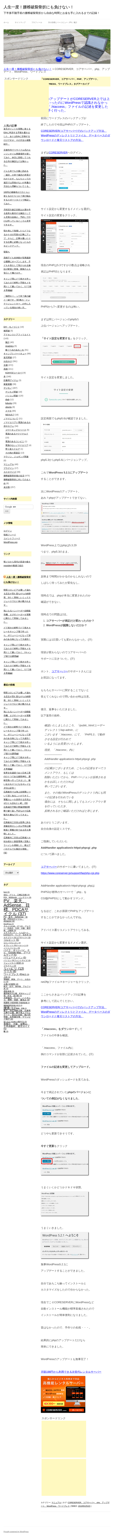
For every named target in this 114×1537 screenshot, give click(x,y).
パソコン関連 (11, 396)
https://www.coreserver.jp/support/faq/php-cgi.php (70, 873)
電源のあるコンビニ (14, 441)
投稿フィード (10, 535)
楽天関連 (8, 357)
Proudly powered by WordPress (16, 1532)
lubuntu (8, 403)
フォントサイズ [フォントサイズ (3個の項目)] (22, 960)
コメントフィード (12, 538)
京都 (6, 365)
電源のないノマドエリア (16, 445)
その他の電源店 (12, 453)
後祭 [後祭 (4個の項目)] (14, 984)
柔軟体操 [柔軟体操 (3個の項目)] (9, 991)
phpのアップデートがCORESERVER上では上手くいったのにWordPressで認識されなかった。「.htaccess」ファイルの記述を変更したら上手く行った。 (75, 104)
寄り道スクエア (12, 449)
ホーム (6, 22)
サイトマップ (20, 22)
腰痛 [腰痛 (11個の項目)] (10, 1008)
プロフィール (36, 22)
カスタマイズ (10, 472)
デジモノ (8, 388)
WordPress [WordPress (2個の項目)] (9, 924)
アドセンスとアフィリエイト (17, 334)
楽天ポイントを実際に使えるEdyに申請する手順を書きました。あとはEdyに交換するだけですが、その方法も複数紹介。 (17, 136)
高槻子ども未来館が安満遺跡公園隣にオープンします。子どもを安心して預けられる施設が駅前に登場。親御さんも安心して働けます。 (17, 265)
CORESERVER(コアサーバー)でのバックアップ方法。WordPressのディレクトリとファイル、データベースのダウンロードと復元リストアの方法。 (75, 135)
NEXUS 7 (9, 415)
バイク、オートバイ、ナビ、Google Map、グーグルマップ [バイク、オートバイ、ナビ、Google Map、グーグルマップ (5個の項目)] (17, 952)
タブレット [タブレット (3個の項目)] (10, 945)
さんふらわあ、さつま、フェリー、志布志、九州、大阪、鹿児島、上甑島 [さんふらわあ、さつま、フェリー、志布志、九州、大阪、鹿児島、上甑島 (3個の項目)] (17, 928)
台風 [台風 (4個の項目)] (7, 984)
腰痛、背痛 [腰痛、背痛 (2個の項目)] (21, 1008)
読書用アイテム (11, 380)
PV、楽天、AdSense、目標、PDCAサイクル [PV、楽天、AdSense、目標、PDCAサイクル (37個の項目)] (17, 907)
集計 (7, 342)
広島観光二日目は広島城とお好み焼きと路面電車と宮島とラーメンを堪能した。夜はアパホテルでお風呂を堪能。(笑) (17, 845)
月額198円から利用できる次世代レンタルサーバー (71, 1371)
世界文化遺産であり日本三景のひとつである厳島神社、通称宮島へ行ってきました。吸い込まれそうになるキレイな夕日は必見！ (17, 780)
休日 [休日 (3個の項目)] (25, 975)
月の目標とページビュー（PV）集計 (62, 22)
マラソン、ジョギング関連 (16, 456)
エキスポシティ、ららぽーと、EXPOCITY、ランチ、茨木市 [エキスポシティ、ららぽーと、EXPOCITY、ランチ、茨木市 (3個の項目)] (17, 934)
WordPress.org (10, 542)
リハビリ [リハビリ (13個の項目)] (14, 968)
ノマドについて (11, 418)
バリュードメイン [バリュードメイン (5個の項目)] (15, 957)
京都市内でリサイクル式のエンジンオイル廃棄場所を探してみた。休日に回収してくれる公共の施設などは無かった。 (17, 157)
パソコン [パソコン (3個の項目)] (9, 960)
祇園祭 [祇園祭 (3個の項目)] (8, 1003)
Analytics (9, 346)
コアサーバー (60, 671)
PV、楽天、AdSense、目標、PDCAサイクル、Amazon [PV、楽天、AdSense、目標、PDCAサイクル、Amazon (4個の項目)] (16, 919)
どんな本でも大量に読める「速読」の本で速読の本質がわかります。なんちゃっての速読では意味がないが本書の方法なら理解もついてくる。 (17, 178)
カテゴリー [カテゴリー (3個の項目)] (10, 938)
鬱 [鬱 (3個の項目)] (6, 1031)
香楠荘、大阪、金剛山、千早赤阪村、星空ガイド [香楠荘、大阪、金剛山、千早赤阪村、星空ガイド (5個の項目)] (17, 1026)
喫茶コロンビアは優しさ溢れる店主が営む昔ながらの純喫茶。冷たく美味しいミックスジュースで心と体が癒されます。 (17, 597)
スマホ (8, 411)
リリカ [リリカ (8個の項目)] (10, 971)
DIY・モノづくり (11, 327)
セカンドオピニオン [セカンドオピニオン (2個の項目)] (12, 943)
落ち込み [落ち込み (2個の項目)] (8, 1022)
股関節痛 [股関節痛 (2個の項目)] (25, 1003)
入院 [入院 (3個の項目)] (7, 977)
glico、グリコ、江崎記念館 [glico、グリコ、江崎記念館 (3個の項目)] (17, 895)
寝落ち (7, 252)
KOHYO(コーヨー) (14, 373)
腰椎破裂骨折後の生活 (14, 476)
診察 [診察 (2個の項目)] (15, 1022)
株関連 (7, 331)
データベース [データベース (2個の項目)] (22, 945)
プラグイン (9, 468)
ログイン (8, 531)
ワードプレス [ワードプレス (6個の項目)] (13, 974)
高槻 (6, 369)
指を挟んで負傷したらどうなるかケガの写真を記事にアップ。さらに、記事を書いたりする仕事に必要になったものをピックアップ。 (17, 238)
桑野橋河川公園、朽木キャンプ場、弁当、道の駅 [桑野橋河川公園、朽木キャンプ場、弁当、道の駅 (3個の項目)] (17, 995)
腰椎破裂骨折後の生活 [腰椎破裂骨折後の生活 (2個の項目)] (13, 1005)
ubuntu (8, 407)
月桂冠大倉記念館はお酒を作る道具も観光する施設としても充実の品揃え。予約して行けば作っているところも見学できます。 (17, 217)
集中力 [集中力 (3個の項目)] (22, 1022)
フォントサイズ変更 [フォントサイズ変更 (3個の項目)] (14, 963)
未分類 (7, 487)
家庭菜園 (8, 384)
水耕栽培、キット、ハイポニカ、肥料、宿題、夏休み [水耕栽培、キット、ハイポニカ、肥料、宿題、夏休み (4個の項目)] (17, 999)
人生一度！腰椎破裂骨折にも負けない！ (39, 7)
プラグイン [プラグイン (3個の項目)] (10, 966)
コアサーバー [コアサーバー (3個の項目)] (23, 938)
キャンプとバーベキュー (15, 353)
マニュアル (56, 1502)
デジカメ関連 (11, 392)
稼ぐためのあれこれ (14, 350)
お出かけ (8, 361)
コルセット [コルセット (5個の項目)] (11, 940)
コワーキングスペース (15, 430)
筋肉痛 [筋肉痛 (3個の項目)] (16, 1003)
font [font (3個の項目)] (7, 892)
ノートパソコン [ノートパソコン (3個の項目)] (12, 948)
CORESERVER (58, 152)
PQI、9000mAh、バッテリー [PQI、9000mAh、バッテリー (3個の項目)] (17, 897)
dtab (7, 399)
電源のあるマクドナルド (16, 434)
